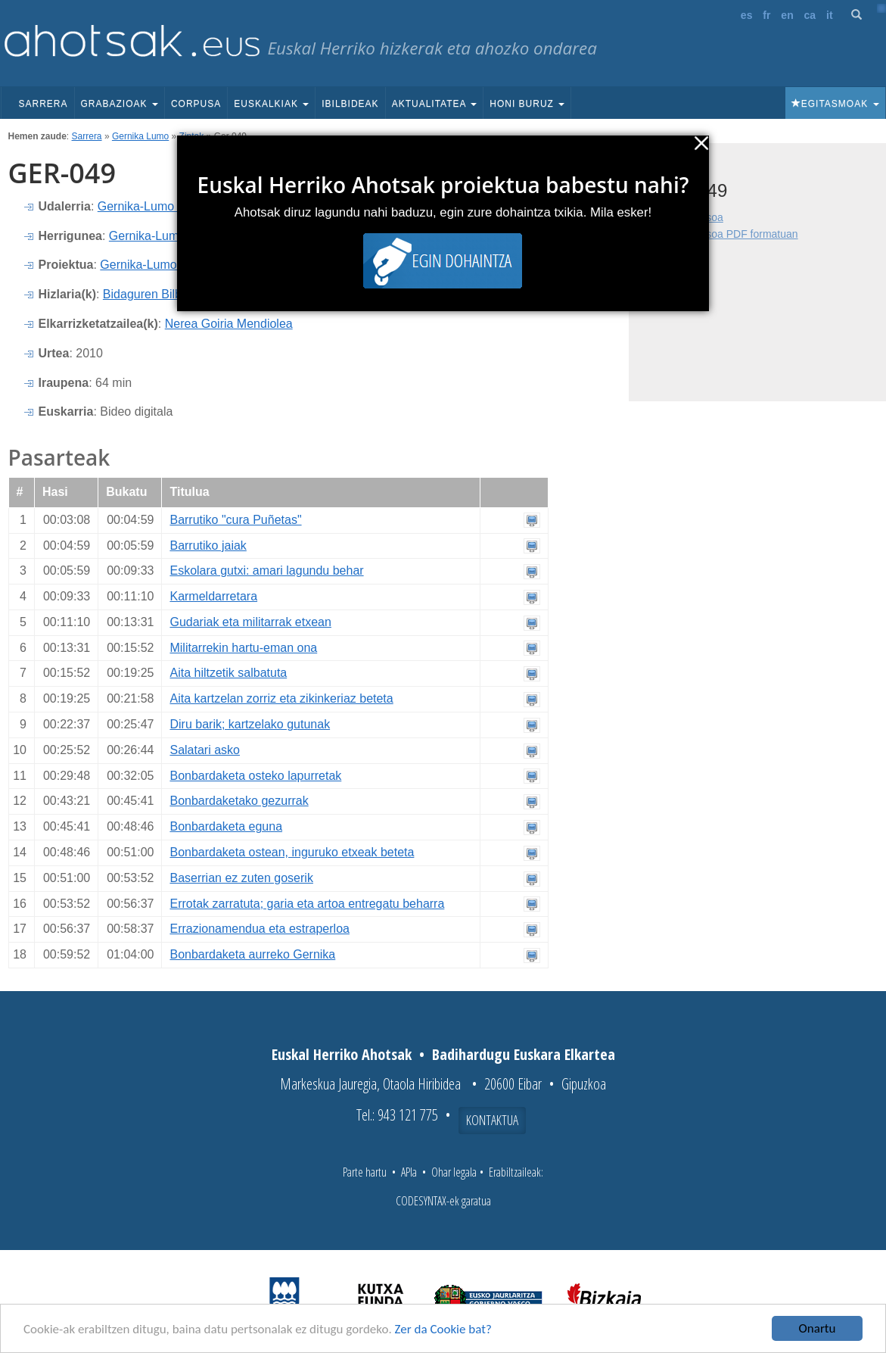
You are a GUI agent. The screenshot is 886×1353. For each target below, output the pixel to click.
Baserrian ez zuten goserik (240, 877)
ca (810, 15)
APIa (409, 1172)
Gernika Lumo (140, 136)
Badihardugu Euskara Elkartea (523, 1054)
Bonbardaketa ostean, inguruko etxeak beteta (291, 852)
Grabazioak (119, 103)
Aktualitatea (434, 103)
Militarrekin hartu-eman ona (243, 647)
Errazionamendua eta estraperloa (259, 928)
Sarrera (43, 103)
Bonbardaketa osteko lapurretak (255, 775)
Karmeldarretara (213, 596)
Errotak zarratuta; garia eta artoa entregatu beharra (306, 903)
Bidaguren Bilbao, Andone (173, 294)
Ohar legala (454, 1172)
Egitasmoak (835, 103)
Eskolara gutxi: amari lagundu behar (266, 570)
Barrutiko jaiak (207, 545)
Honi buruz (527, 103)
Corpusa (196, 103)
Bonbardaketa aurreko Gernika (252, 954)
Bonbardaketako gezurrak (238, 800)
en (787, 15)
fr (766, 15)
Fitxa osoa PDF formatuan (735, 234)
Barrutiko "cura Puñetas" (235, 519)
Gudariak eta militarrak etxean (250, 622)
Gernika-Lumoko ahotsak (167, 264)
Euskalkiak (271, 103)
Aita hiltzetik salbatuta (228, 672)
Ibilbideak (350, 103)
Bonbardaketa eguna (225, 826)
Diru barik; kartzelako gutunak (249, 724)
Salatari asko (204, 750)
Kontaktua (492, 1120)
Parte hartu (365, 1172)
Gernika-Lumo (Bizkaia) (161, 206)
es (747, 15)
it (829, 15)
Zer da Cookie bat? (443, 1329)
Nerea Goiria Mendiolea (229, 323)
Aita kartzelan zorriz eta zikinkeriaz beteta (281, 698)
